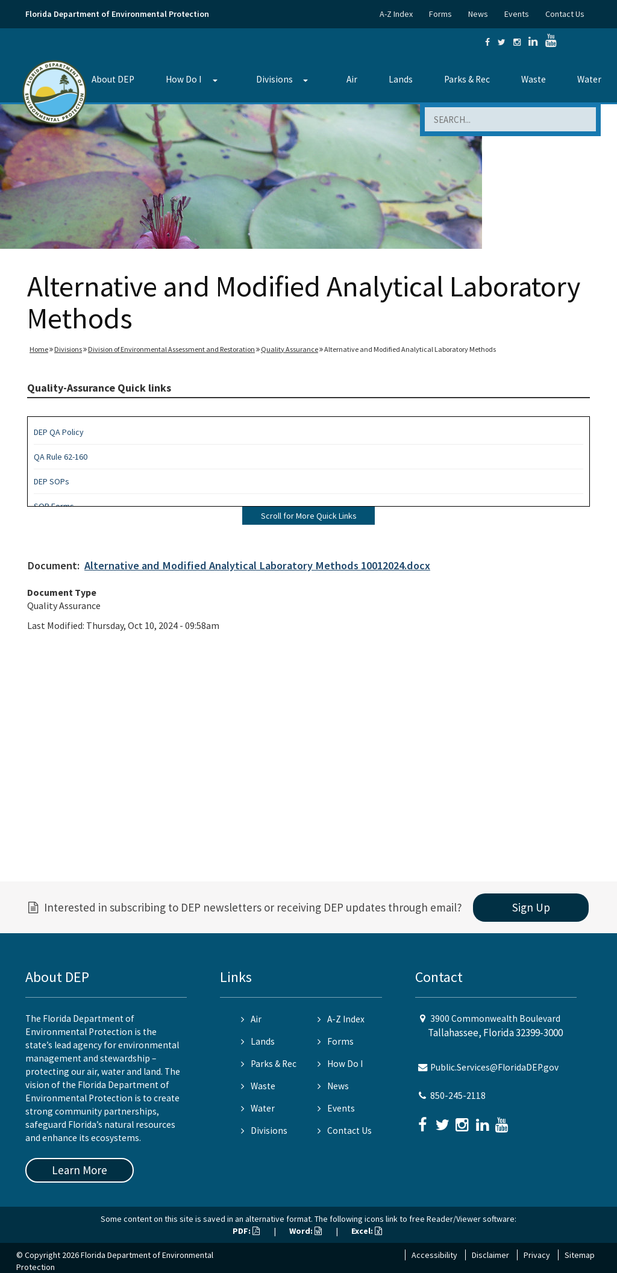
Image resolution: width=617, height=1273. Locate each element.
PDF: (246, 1230)
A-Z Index (396, 13)
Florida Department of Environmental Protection (117, 13)
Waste (533, 79)
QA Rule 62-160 (60, 456)
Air (351, 79)
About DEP (113, 79)
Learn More (79, 1170)
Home (39, 349)
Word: (305, 1230)
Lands (401, 79)
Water (589, 79)
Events (516, 13)
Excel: (366, 1230)
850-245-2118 (458, 1095)
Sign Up (531, 907)
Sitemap (580, 1255)
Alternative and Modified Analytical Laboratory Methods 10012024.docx (257, 565)
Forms (440, 13)
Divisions (274, 79)
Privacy (537, 1255)
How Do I (183, 79)
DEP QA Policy (59, 432)
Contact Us (564, 13)
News (478, 13)
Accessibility (434, 1255)
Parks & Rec (467, 79)
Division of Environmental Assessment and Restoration (171, 349)
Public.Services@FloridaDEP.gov (494, 1067)
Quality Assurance (289, 349)
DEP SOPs (51, 481)
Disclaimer (490, 1255)
